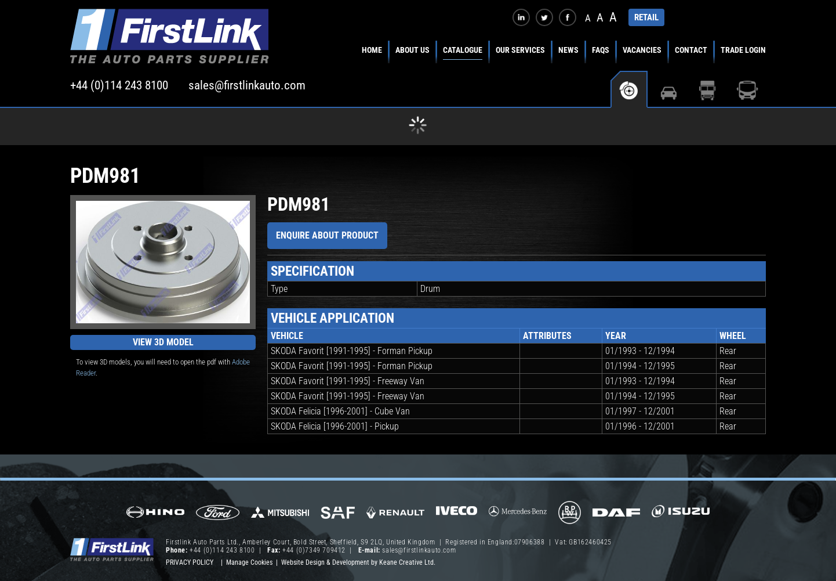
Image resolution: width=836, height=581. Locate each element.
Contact (691, 50)
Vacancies (642, 50)
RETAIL (646, 17)
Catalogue (462, 50)
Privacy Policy (189, 562)
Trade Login (743, 50)
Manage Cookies (249, 562)
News (568, 50)
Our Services (520, 50)
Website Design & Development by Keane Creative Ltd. (358, 562)
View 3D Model (163, 342)
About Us (412, 50)
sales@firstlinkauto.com (247, 85)
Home (372, 50)
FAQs (600, 50)
